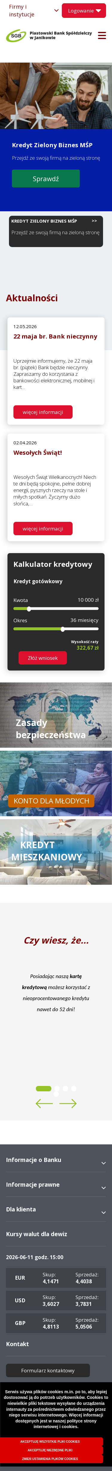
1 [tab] (43, 1088)
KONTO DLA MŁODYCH (51, 801)
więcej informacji (43, 412)
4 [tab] (73, 1088)
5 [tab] (56, 1094)
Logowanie (81, 10)
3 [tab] (65, 1088)
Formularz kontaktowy (48, 1370)
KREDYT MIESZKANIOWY (46, 851)
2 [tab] (57, 1088)
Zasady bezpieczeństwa (51, 728)
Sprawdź (46, 178)
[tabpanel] (56, 993)
